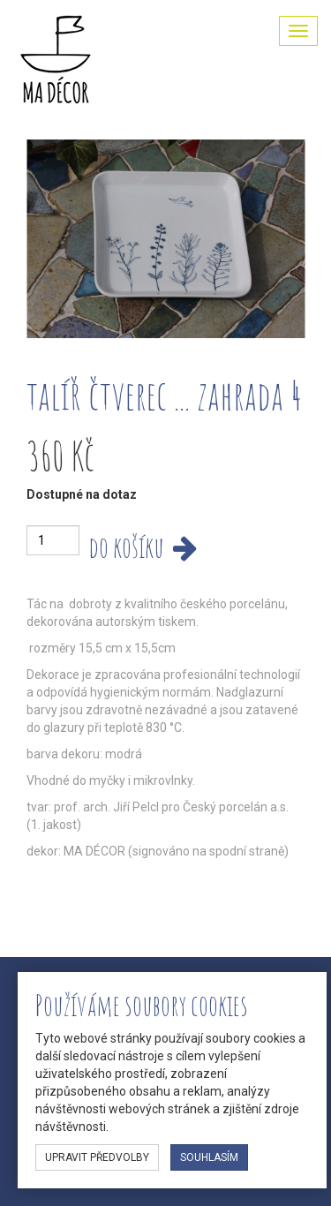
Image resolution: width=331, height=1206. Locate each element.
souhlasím (209, 1157)
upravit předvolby (97, 1157)
